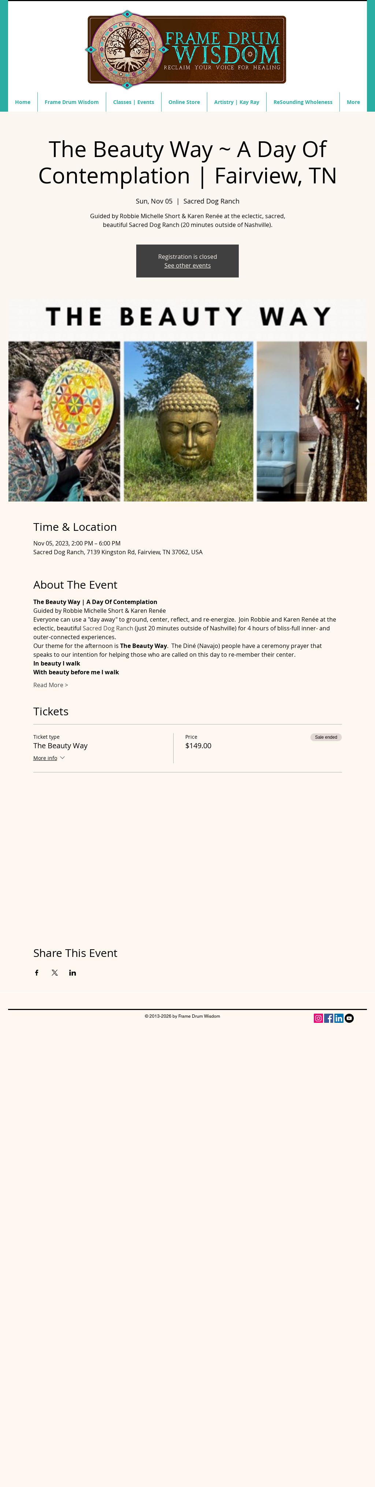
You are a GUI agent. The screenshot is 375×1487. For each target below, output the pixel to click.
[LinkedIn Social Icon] (339, 1018)
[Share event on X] (54, 973)
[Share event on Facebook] (36, 973)
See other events (187, 265)
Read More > (50, 685)
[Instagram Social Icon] (318, 1018)
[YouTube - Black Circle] (349, 1018)
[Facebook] (328, 1018)
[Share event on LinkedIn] (72, 973)
